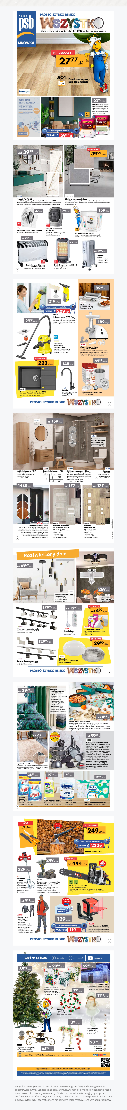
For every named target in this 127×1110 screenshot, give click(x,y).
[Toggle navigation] (16, 3)
